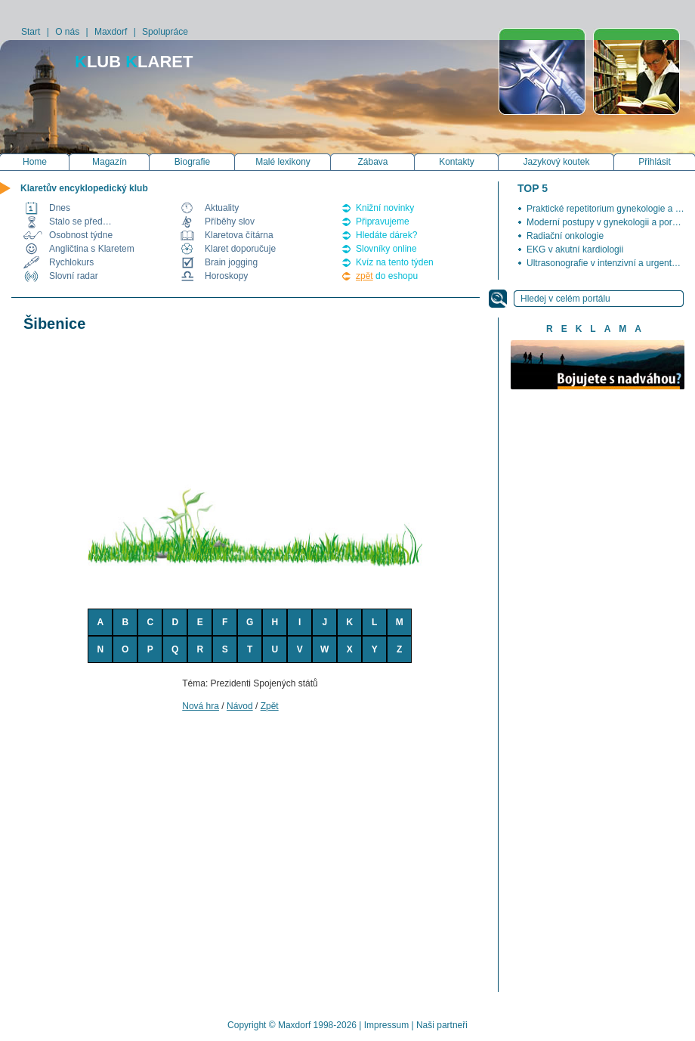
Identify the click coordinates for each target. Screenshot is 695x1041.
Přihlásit (654, 161)
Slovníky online (386, 248)
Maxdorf (110, 31)
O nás (67, 31)
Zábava (372, 161)
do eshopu (387, 276)
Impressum (386, 1025)
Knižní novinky (385, 208)
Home (35, 161)
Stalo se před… (80, 221)
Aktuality (222, 208)
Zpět (270, 706)
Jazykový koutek (556, 161)
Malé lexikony (282, 161)
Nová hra (200, 706)
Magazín (109, 161)
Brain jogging (231, 262)
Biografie (192, 161)
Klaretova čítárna (239, 235)
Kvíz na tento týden (395, 262)
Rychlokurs (71, 262)
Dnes (59, 208)
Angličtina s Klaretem (91, 248)
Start (30, 31)
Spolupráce (165, 31)
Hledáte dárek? (386, 235)
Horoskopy (226, 276)
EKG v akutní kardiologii (575, 249)
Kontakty (456, 161)
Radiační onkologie (565, 236)
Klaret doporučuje (240, 248)
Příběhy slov (230, 221)
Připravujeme (382, 221)
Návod (240, 706)
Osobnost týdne (81, 235)
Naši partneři (442, 1025)
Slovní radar (73, 276)
